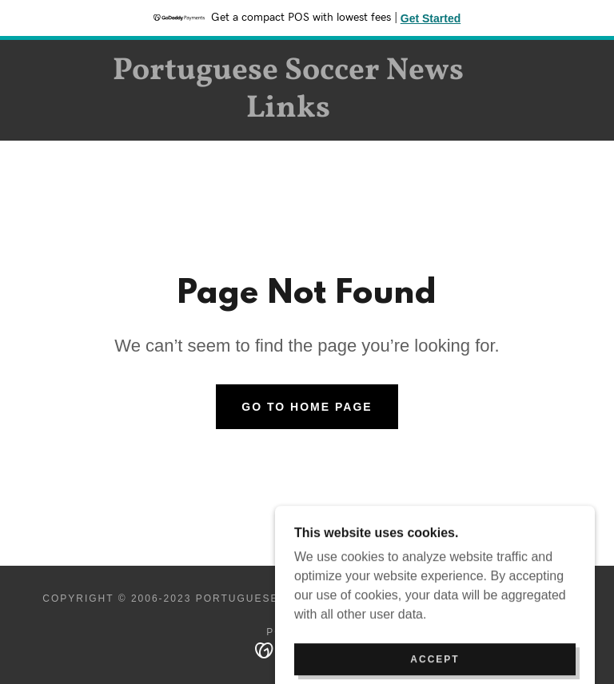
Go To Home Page (306, 406)
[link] (288, 112)
